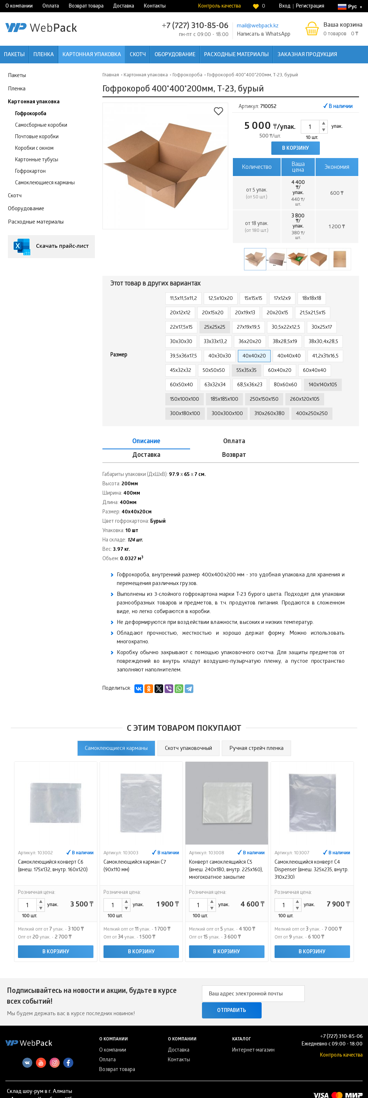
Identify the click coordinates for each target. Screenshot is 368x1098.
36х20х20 (250, 342)
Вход (284, 7)
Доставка (123, 7)
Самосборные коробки (41, 126)
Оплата (50, 7)
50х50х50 (214, 371)
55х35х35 (246, 371)
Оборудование (175, 55)
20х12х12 (180, 313)
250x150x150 (264, 400)
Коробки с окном (34, 149)
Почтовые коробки (37, 137)
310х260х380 (269, 414)
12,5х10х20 (220, 299)
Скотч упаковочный (188, 735)
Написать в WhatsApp (263, 34)
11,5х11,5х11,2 (183, 299)
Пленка (43, 55)
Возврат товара (86, 7)
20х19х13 (245, 313)
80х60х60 (285, 385)
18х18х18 (311, 299)
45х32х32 (180, 371)
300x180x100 (185, 414)
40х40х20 (254, 357)
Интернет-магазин (253, 1038)
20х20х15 (277, 313)
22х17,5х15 (181, 328)
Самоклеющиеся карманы (45, 183)
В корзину (295, 149)
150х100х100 (184, 400)
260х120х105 (304, 400)
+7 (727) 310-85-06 (195, 26)
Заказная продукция (307, 55)
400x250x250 (312, 414)
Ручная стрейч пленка (256, 735)
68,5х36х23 (249, 385)
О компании (19, 7)
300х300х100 (227, 414)
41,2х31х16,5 (325, 357)
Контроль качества (219, 7)
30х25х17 (322, 328)
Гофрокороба (30, 114)
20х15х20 (213, 313)
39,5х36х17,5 (183, 357)
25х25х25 (214, 328)
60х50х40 (181, 385)
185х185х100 (224, 400)
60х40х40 (314, 371)
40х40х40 (289, 357)
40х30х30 (219, 357)
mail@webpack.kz (258, 26)
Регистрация (310, 7)
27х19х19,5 (248, 328)
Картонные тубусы (36, 160)
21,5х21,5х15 (313, 313)
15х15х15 (253, 299)
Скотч (138, 55)
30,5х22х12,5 (286, 328)
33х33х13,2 (215, 342)
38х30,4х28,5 (323, 342)
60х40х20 (279, 371)
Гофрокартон (30, 172)
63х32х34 (215, 385)
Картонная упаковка (92, 55)
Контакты (155, 7)
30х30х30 (181, 342)
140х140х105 (323, 385)
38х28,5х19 (285, 342)
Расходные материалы (236, 55)
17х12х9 (282, 299)
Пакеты (14, 55)
